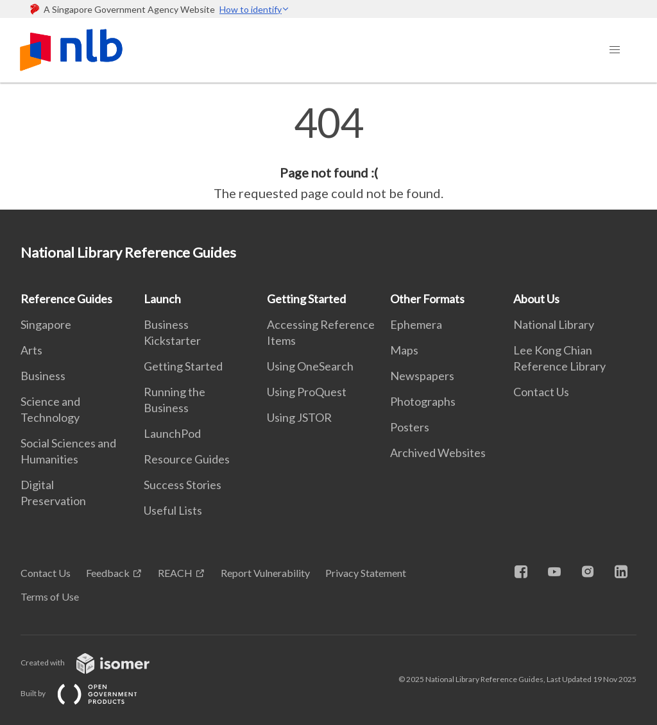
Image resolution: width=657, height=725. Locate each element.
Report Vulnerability (265, 573)
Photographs (423, 401)
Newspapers (422, 376)
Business (43, 376)
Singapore (46, 324)
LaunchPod (172, 433)
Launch (162, 299)
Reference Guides (66, 299)
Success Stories (182, 485)
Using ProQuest (306, 392)
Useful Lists (173, 510)
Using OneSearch (310, 366)
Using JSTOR (299, 417)
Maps (404, 350)
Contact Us (541, 392)
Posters (409, 427)
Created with (95, 662)
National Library (553, 324)
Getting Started (183, 366)
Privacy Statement (365, 573)
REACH (175, 573)
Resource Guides (187, 459)
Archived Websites (438, 453)
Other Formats (427, 299)
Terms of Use (50, 596)
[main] (328, 152)
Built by (89, 693)
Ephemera (416, 324)
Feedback (108, 573)
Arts (31, 350)
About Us (536, 299)
